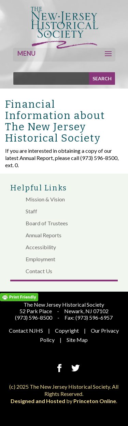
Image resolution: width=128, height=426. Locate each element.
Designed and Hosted (38, 401)
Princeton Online (94, 401)
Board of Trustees (47, 223)
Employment (40, 259)
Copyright (67, 330)
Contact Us (39, 271)
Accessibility (41, 247)
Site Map (77, 339)
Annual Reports (43, 235)
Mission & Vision (45, 199)
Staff (31, 211)
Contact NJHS (26, 330)
